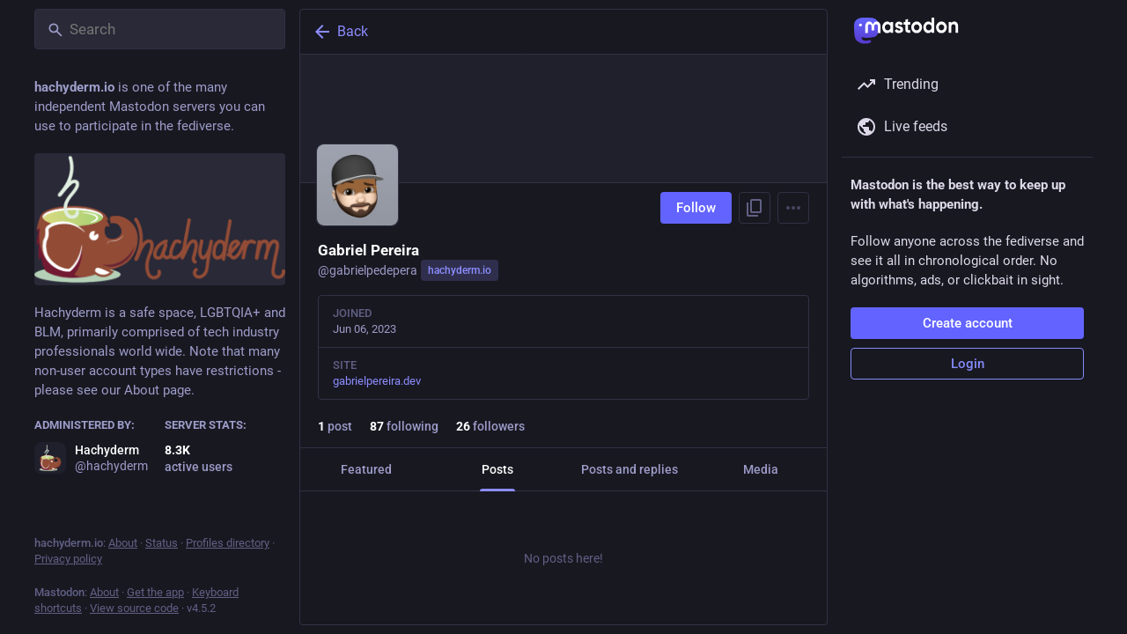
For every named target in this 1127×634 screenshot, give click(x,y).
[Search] (159, 29)
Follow (696, 208)
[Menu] (793, 208)
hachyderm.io (459, 270)
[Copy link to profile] (754, 208)
